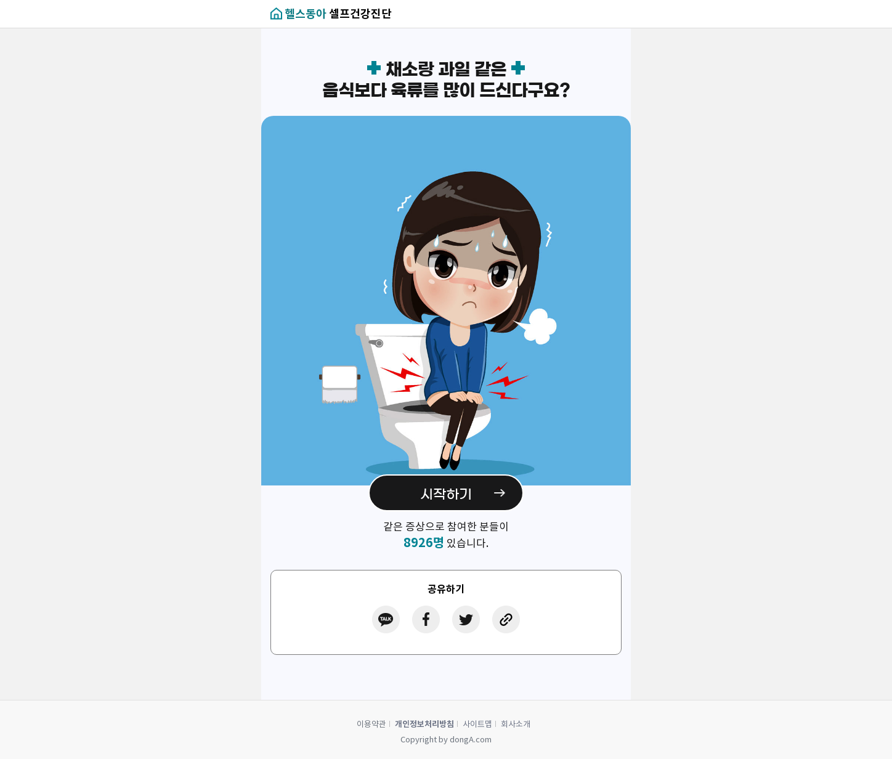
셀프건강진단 (338, 14)
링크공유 (506, 619)
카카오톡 (386, 619)
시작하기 (446, 494)
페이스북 (426, 619)
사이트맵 (477, 724)
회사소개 (515, 724)
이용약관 (371, 724)
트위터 (466, 619)
